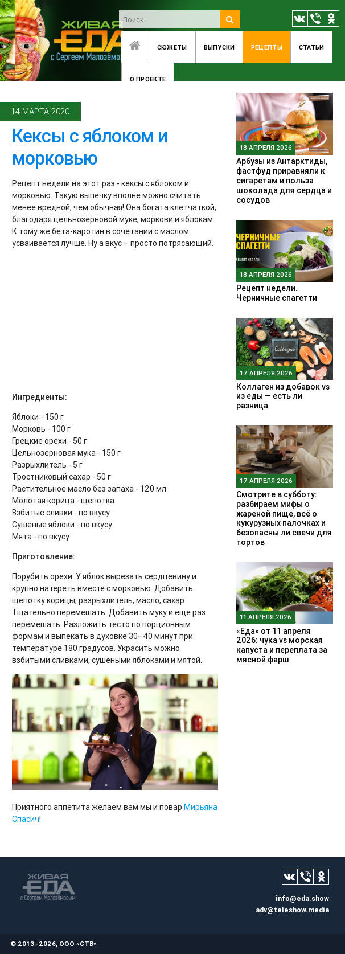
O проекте (148, 79)
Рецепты (266, 47)
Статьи (312, 47)
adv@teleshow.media (292, 910)
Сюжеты (172, 47)
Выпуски (219, 47)
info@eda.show (302, 898)
